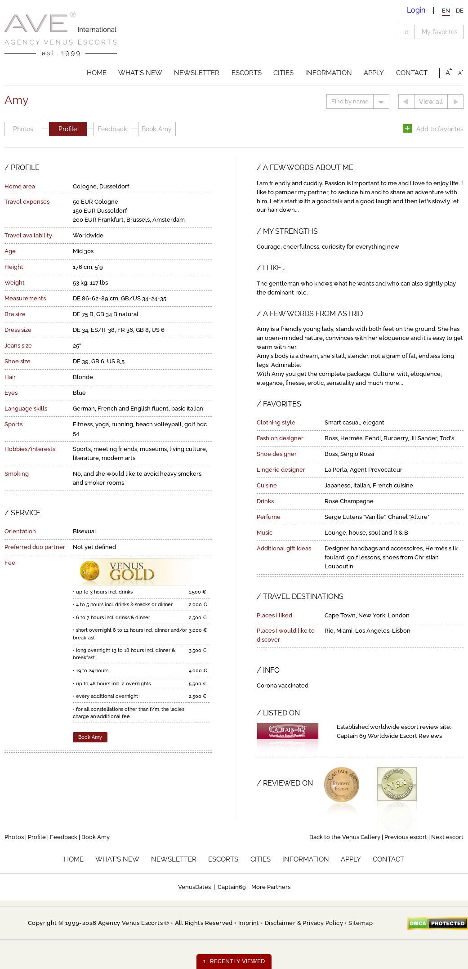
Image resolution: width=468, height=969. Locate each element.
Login (416, 10)
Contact (412, 73)
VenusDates (194, 887)
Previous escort (405, 837)
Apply (374, 73)
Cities (283, 73)
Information (328, 73)
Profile (67, 129)
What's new (140, 73)
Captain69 (232, 887)
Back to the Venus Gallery (344, 837)
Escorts (247, 73)
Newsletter (196, 73)
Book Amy (157, 129)
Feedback (112, 129)
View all (431, 101)
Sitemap (360, 923)
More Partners (270, 887)
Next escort (447, 837)
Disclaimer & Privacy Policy (304, 923)
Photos (23, 129)
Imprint (248, 923)
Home (97, 73)
